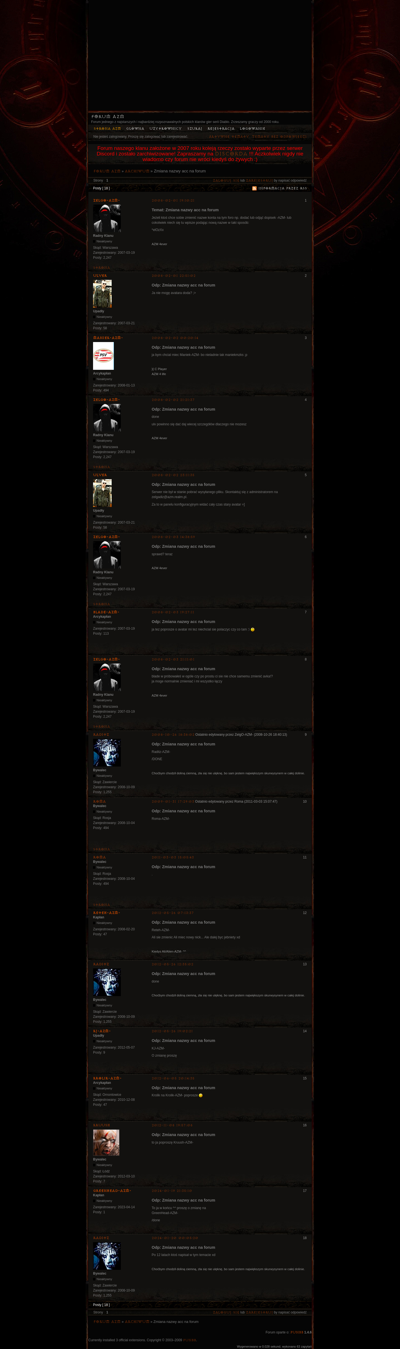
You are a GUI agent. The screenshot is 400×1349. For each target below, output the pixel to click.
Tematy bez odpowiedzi (279, 137)
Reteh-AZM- (106, 913)
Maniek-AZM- (108, 338)
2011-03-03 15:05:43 (173, 857)
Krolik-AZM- (107, 1078)
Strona (101, 268)
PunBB (296, 1332)
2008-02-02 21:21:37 (173, 400)
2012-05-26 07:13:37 (173, 913)
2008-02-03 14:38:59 (173, 537)
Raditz (101, 734)
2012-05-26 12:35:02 (172, 964)
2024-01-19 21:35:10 (172, 1191)
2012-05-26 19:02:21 (172, 1031)
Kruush (101, 1125)
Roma (99, 801)
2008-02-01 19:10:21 (173, 201)
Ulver (100, 275)
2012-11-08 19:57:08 (172, 1125)
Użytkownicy (165, 129)
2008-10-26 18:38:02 (173, 735)
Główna (135, 129)
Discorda (231, 153)
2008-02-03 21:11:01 (173, 659)
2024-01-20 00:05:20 (175, 1238)
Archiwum (137, 171)
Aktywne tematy (229, 137)
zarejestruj (259, 181)
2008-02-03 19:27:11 (173, 612)
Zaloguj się (226, 181)
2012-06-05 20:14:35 (173, 1078)
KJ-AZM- (102, 1031)
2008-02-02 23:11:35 (173, 475)
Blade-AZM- (106, 612)
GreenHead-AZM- (112, 1191)
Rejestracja (221, 129)
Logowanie (252, 129)
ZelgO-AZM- (106, 200)
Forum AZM (107, 116)
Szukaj (194, 129)
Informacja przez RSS (282, 188)
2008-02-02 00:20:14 (175, 338)
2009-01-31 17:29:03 (173, 802)
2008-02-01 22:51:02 (174, 276)
